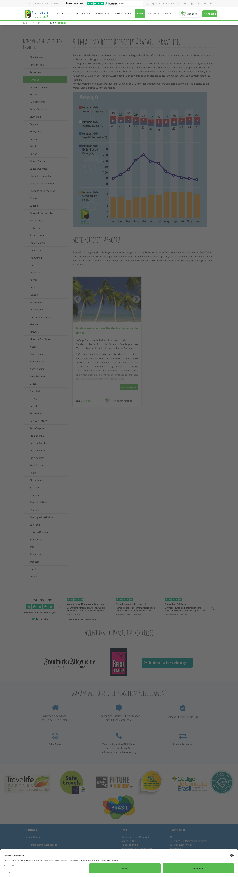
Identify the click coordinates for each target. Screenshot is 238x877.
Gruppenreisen (83, 13)
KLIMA (50, 23)
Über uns (152, 13)
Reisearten (101, 13)
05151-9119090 (51, 3)
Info (139, 13)
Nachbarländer (122, 13)
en (167, 3)
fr (172, 3)
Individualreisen (63, 13)
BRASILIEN (29, 23)
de (163, 3)
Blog (167, 13)
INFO (40, 23)
